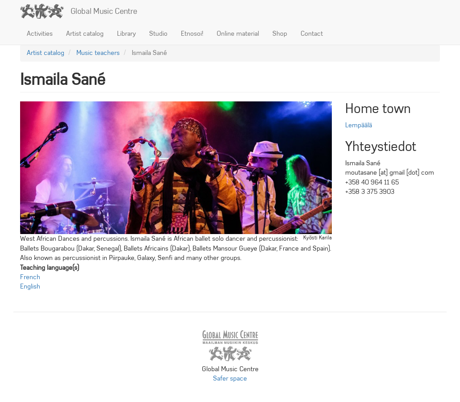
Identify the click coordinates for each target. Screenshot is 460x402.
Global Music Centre (104, 11)
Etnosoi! (192, 33)
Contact (312, 33)
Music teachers (98, 53)
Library (126, 33)
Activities (40, 33)
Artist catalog (85, 33)
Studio (158, 33)
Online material (238, 33)
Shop (279, 33)
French (30, 277)
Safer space (230, 378)
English (30, 286)
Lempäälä (358, 125)
